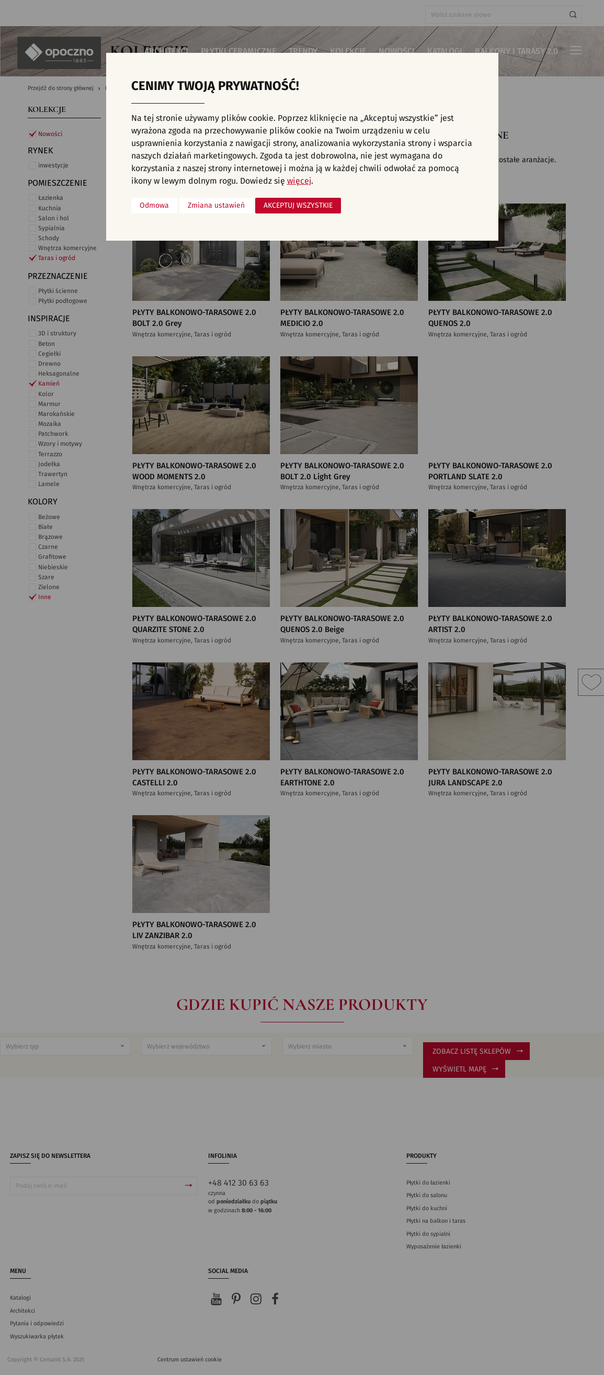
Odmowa (154, 205)
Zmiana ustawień (216, 205)
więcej (299, 181)
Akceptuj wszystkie (298, 205)
